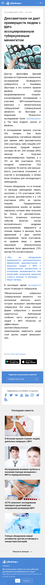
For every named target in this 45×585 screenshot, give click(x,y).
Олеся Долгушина (18, 354)
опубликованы (33, 118)
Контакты (6, 566)
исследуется (34, 285)
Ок (18, 581)
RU (41, 3)
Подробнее (27, 581)
